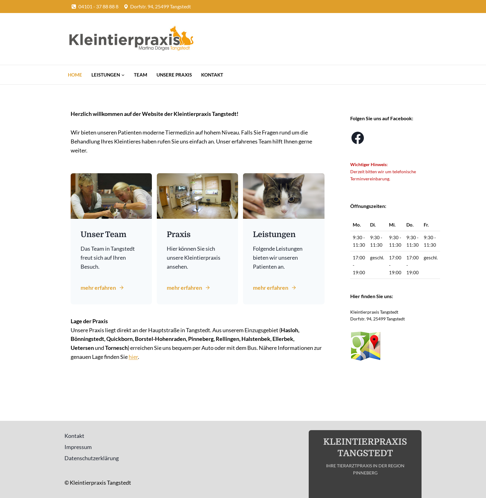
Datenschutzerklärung (91, 458)
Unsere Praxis (174, 74)
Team (140, 74)
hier (133, 356)
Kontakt (212, 74)
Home (75, 74)
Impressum (78, 446)
